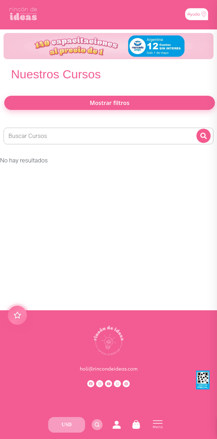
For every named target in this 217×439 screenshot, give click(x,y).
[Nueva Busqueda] (108, 136)
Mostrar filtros (109, 103)
